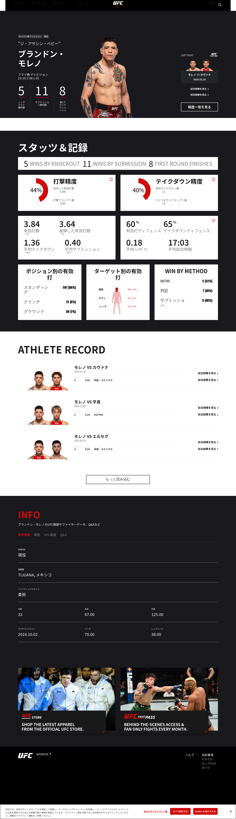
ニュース (72, 12)
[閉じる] (230, 811)
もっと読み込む (118, 479)
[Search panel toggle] (220, 12)
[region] (118, 811)
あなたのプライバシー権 (155, 811)
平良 (96, 402)
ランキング (34, 12)
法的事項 (207, 755)
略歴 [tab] (37, 535)
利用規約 (207, 759)
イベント (16, 12)
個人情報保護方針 (209, 765)
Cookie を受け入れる (205, 811)
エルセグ (100, 437)
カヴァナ (100, 368)
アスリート (54, 12)
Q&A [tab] (63, 535)
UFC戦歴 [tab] (50, 535)
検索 (211, 12)
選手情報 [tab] (24, 535)
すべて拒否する (180, 811)
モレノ (80, 368)
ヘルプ (189, 755)
